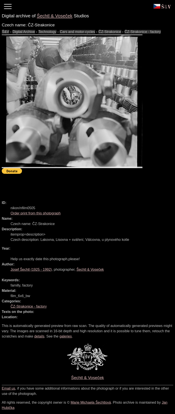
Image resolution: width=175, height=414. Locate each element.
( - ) (31, 269)
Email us (8, 388)
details (39, 336)
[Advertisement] (82, 185)
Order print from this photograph (36, 213)
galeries (65, 336)
